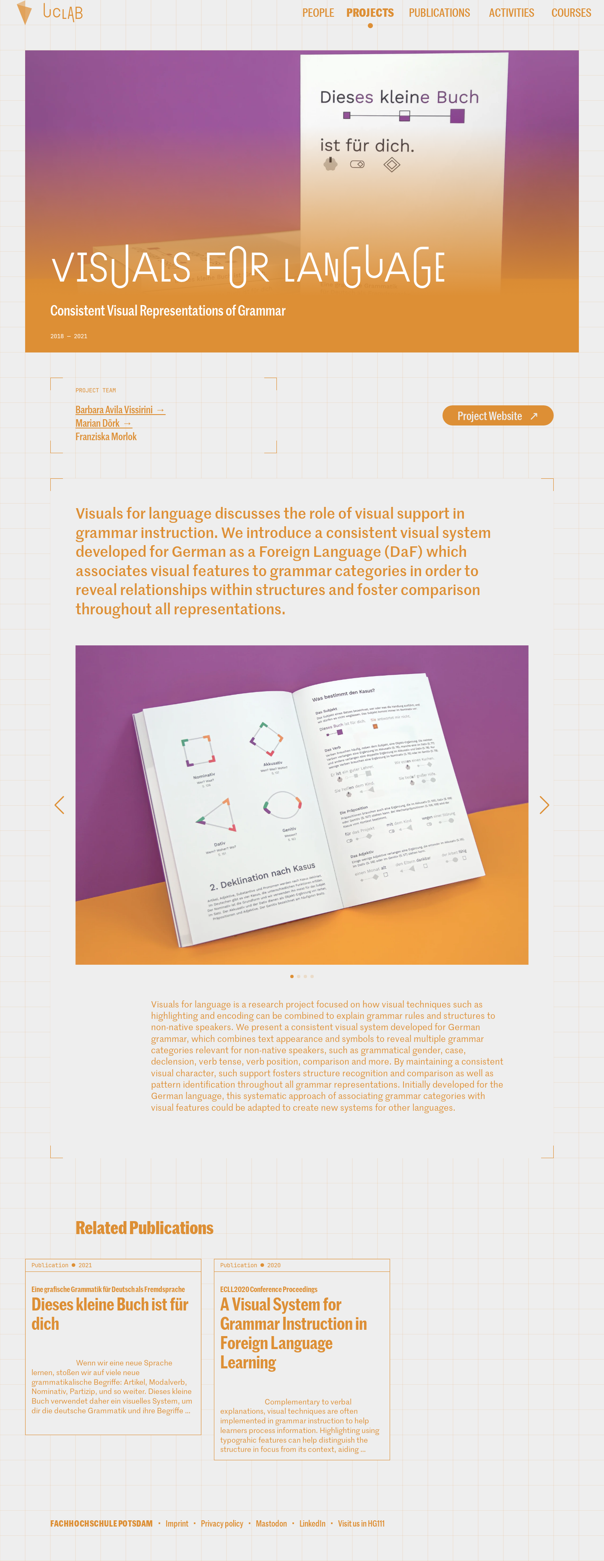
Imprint (177, 1523)
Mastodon (271, 1523)
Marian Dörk (98, 423)
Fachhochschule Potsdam (101, 1523)
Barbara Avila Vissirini (114, 409)
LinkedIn (312, 1523)
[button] (292, 976)
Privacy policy (222, 1523)
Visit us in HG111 (361, 1523)
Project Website (490, 415)
